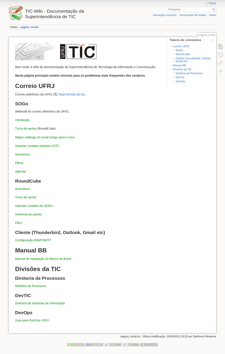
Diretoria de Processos (189, 73)
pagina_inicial (29, 27)
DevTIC (180, 77)
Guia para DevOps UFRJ (32, 320)
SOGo (179, 50)
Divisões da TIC (182, 69)
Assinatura (22, 154)
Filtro (18, 223)
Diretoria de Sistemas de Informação (40, 303)
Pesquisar (214, 9)
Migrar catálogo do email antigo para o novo (45, 137)
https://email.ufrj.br (71, 94)
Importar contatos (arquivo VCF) (37, 146)
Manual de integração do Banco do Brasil (43, 259)
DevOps (180, 81)
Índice (212, 15)
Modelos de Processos (30, 286)
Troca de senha (25, 128)
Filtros (19, 163)
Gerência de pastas (28, 214)
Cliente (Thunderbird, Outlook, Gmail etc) (193, 60)
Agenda (20, 171)
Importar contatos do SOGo (34, 206)
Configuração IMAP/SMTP (33, 240)
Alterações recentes (165, 15)
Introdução (22, 120)
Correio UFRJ (181, 46)
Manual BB (179, 65)
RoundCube (183, 54)
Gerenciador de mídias (192, 15)
